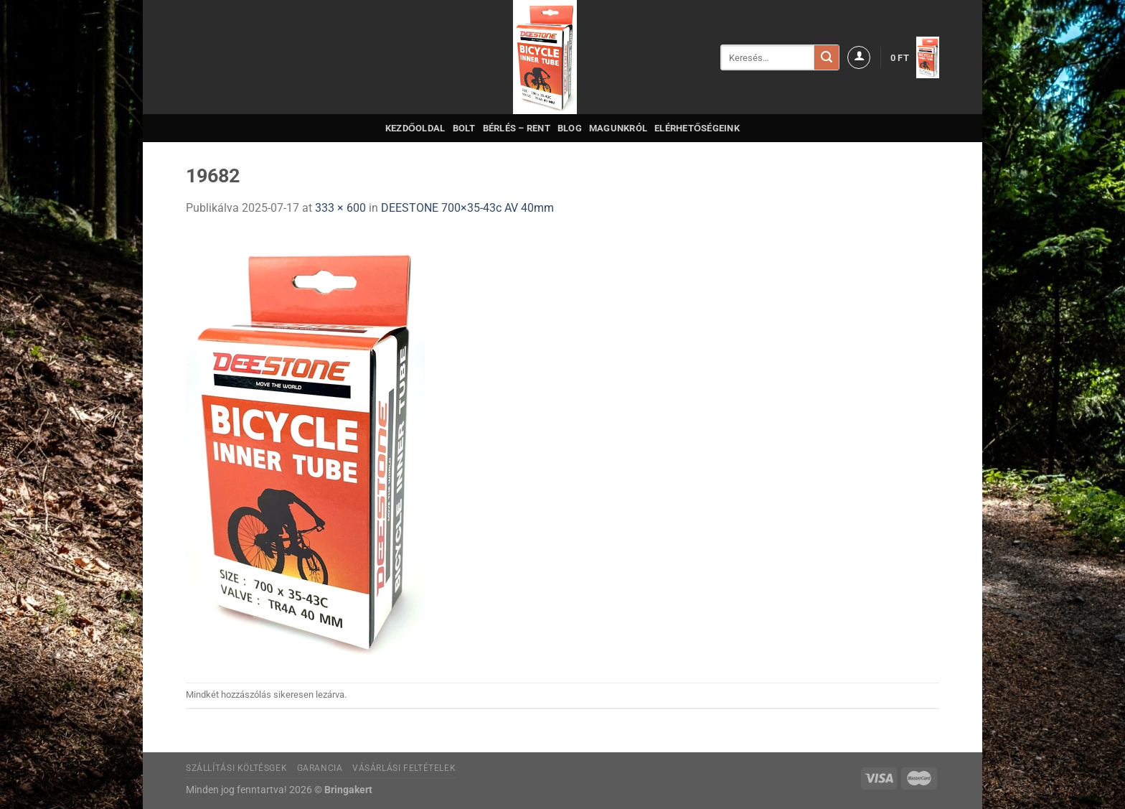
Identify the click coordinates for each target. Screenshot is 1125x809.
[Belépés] (858, 57)
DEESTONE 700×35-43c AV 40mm (467, 208)
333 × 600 (340, 208)
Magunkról (618, 128)
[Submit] (826, 57)
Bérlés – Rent (516, 128)
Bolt (464, 128)
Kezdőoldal (415, 128)
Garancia (320, 768)
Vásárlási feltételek (404, 768)
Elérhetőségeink (697, 128)
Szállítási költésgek (236, 768)
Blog (569, 128)
